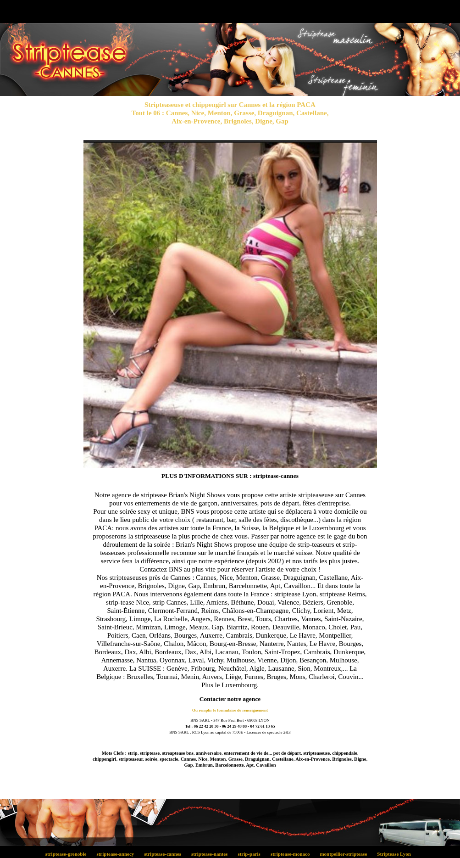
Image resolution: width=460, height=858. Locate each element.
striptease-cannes (165, 854)
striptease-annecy (118, 854)
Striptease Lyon (396, 854)
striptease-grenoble (68, 854)
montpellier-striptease (346, 854)
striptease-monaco (292, 854)
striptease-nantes (211, 854)
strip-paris (251, 854)
